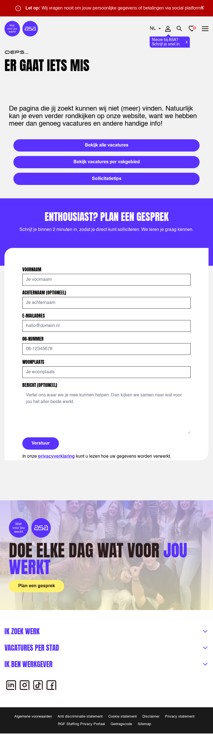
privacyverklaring (56, 456)
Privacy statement (180, 716)
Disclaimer (150, 716)
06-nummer (33, 338)
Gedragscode (121, 724)
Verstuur (41, 443)
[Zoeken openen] (179, 28)
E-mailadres (34, 315)
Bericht (39, 385)
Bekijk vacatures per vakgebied (106, 162)
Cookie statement (122, 716)
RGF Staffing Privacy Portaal (81, 724)
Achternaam (44, 292)
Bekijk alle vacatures (106, 145)
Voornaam (32, 269)
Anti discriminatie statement (80, 716)
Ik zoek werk (22, 631)
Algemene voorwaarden (33, 716)
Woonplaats (33, 362)
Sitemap (144, 724)
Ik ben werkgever (28, 664)
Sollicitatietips (106, 179)
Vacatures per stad (31, 647)
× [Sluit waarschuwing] (202, 7)
